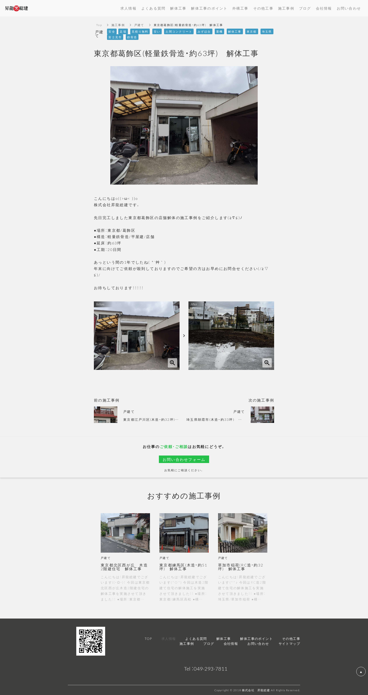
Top (99, 25)
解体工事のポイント (209, 8)
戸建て (139, 25)
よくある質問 (153, 8)
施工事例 (118, 25)
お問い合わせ (349, 8)
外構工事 (240, 8)
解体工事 (178, 8)
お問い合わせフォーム (184, 459)
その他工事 (263, 8)
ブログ (305, 8)
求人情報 (128, 8)
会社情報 (324, 8)
